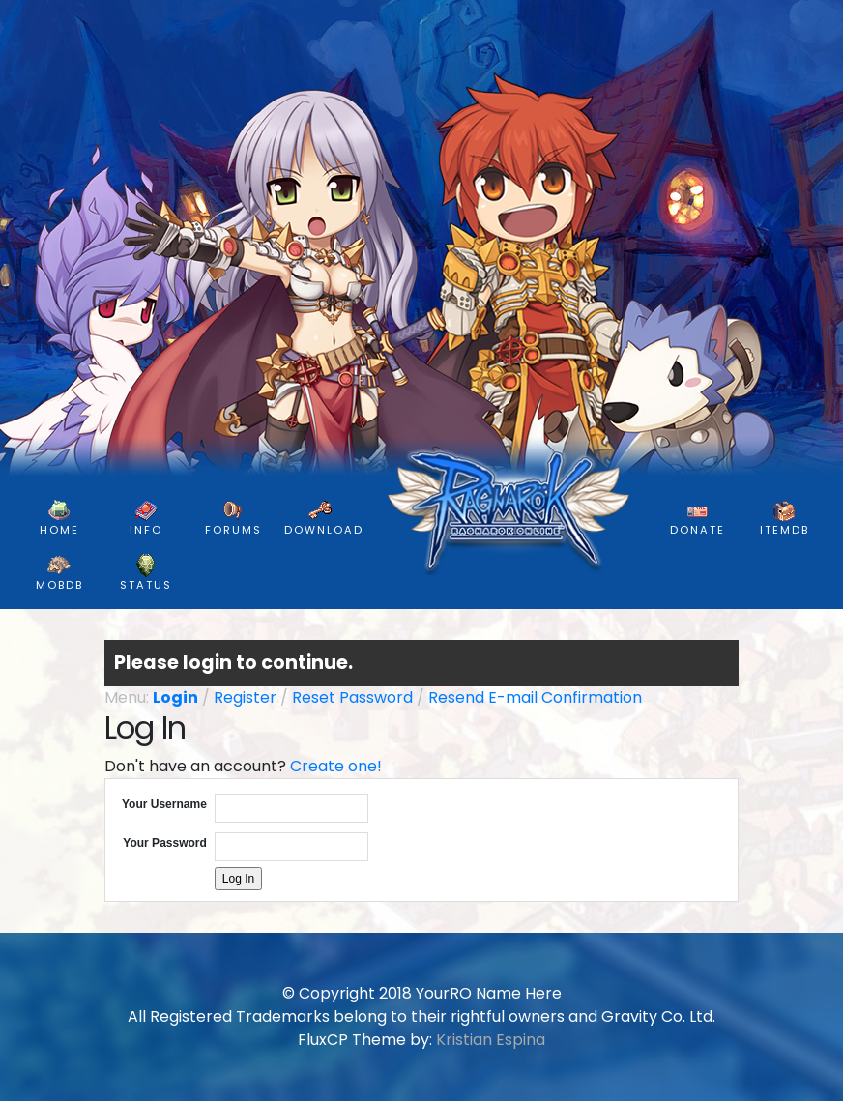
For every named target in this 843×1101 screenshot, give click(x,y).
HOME (59, 518)
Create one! (336, 766)
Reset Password (352, 697)
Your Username (164, 804)
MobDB (59, 573)
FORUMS (233, 518)
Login (175, 697)
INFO (146, 518)
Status (146, 573)
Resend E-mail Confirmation (535, 697)
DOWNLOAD (323, 518)
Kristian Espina (490, 1040)
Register (245, 697)
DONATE (697, 518)
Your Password (164, 843)
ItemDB (784, 518)
